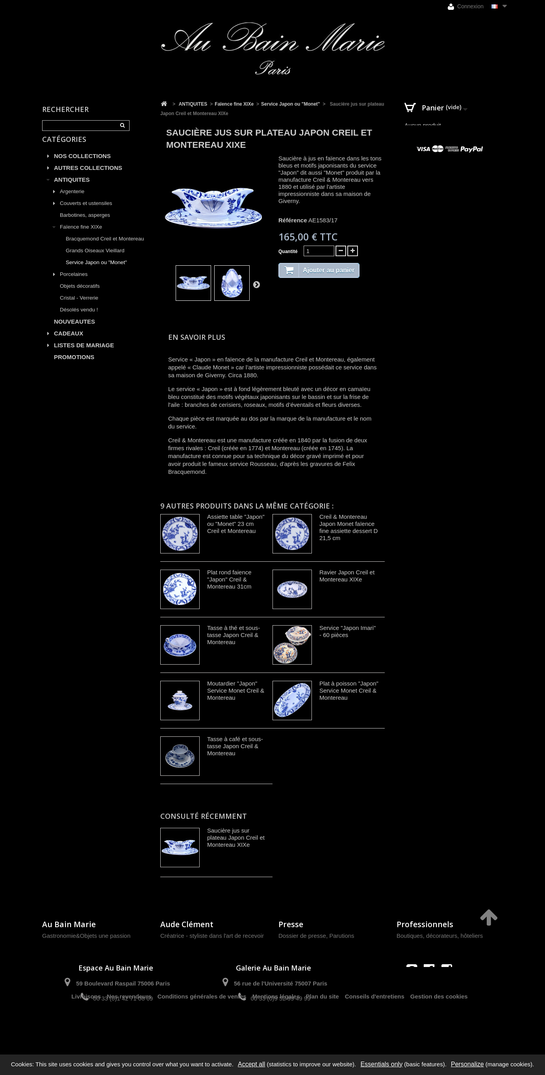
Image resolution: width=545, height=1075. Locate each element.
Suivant (256, 284)
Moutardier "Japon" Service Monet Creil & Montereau (235, 690)
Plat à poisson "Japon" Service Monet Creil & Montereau (348, 690)
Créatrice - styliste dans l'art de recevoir (212, 935)
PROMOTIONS (74, 366)
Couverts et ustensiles (86, 212)
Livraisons (86, 1026)
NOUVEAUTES (74, 330)
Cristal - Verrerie (79, 307)
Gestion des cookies (439, 1026)
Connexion (466, 6)
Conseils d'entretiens (374, 1026)
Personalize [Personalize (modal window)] (467, 1064)
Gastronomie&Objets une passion (86, 935)
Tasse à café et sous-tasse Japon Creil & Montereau (235, 746)
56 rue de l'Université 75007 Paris (280, 983)
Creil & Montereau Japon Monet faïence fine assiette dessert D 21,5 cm (348, 527)
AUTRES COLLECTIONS (88, 176)
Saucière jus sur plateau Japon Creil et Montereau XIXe (236, 837)
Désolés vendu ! (79, 319)
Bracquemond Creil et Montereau (105, 248)
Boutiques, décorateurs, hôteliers (440, 935)
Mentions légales (276, 1026)
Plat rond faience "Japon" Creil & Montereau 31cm (229, 579)
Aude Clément (186, 924)
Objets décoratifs (80, 295)
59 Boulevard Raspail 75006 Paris (123, 983)
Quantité (288, 251)
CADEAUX (68, 342)
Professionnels (425, 924)
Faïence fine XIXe (81, 236)
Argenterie (72, 200)
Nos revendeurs (129, 1026)
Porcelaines (74, 283)
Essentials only (381, 1064)
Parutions (341, 935)
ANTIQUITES (72, 188)
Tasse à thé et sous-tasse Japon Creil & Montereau (233, 634)
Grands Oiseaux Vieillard (95, 260)
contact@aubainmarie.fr (431, 986)
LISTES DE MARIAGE (84, 354)
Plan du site (322, 1026)
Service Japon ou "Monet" (96, 271)
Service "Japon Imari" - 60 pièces (347, 631)
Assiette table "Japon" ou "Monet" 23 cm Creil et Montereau (236, 523)
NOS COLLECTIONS (82, 165)
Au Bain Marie (69, 924)
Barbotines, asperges (85, 224)
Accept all (251, 1064)
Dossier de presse (302, 935)
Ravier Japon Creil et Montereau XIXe (346, 576)
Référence (292, 220)
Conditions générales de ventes (202, 1026)
